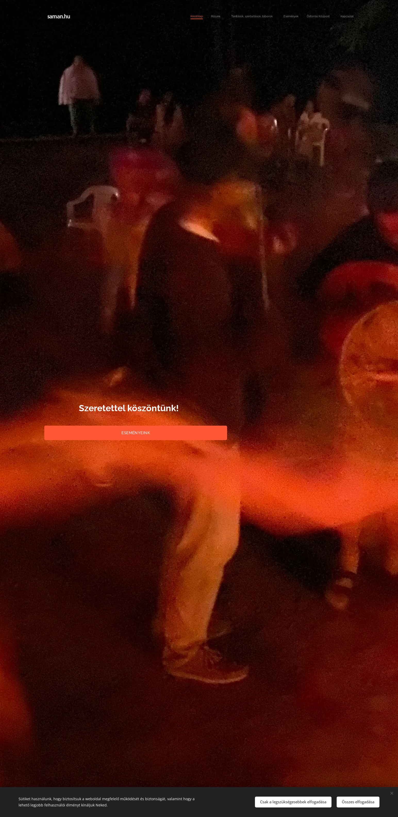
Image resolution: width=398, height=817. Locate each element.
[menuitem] (306, 16)
